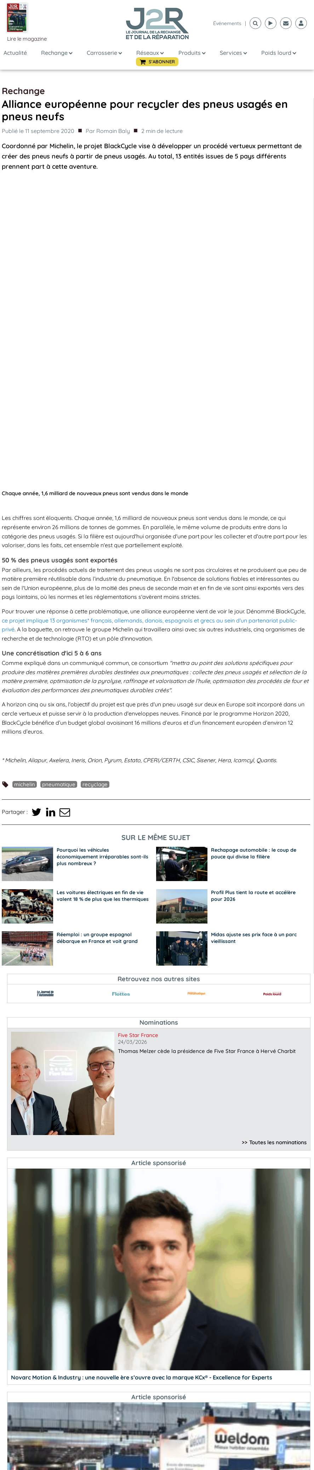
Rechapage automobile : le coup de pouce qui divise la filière (253, 545)
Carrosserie (104, 52)
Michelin (24, 476)
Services (233, 52)
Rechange (57, 52)
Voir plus (240, 1447)
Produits (192, 52)
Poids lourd (278, 52)
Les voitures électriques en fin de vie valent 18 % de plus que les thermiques (103, 587)
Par (108, 131)
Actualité (15, 52)
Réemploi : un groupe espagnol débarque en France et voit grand (97, 629)
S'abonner (159, 1447)
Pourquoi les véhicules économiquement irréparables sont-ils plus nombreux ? (102, 549)
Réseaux (150, 52)
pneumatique (58, 476)
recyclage (95, 476)
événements (227, 23)
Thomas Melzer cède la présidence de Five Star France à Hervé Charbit (207, 743)
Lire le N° (77, 1447)
